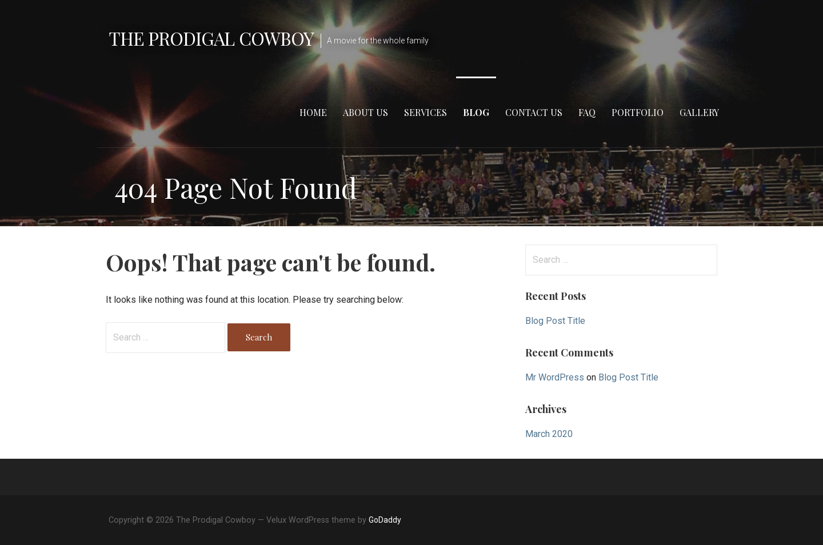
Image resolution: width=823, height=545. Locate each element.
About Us (365, 112)
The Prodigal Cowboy (211, 38)
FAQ (587, 112)
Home (313, 112)
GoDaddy (385, 519)
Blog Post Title (555, 320)
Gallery (699, 112)
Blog (476, 112)
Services (425, 112)
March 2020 (549, 433)
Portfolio (638, 112)
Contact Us (533, 112)
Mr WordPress (554, 377)
